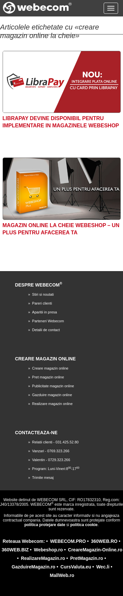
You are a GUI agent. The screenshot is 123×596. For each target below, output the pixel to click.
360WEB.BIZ (15, 549)
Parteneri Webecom (48, 321)
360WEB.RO (104, 541)
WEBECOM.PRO (68, 541)
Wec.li (102, 566)
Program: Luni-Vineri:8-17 (55, 469)
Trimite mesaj (43, 477)
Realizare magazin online (52, 404)
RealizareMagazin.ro (43, 558)
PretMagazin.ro (86, 558)
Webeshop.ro (48, 549)
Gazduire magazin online (52, 395)
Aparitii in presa (44, 312)
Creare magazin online (50, 368)
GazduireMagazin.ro (33, 566)
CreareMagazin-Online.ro (95, 549)
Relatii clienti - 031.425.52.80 (55, 442)
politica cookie (83, 524)
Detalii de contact (46, 330)
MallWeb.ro (62, 575)
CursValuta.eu (75, 566)
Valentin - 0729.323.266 (51, 460)
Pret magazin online (48, 377)
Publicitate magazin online (53, 386)
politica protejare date (44, 524)
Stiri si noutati (43, 294)
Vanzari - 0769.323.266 (51, 451)
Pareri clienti (42, 303)
